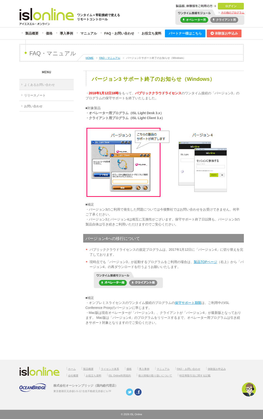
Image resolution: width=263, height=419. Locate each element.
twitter (129, 392)
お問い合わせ (33, 106)
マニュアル (88, 33)
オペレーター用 (194, 19)
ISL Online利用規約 (120, 375)
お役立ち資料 (151, 33)
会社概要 (73, 375)
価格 (49, 33)
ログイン (231, 6)
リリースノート (35, 95)
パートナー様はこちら (185, 33)
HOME (90, 57)
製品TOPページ (205, 262)
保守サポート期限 (188, 303)
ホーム (72, 368)
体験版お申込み (224, 33)
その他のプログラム (232, 12)
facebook (138, 392)
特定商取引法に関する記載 (195, 375)
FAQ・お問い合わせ (119, 33)
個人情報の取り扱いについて (155, 375)
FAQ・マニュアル (109, 57)
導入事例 (66, 33)
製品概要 (32, 33)
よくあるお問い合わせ (39, 84)
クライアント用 (224, 19)
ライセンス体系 (110, 368)
